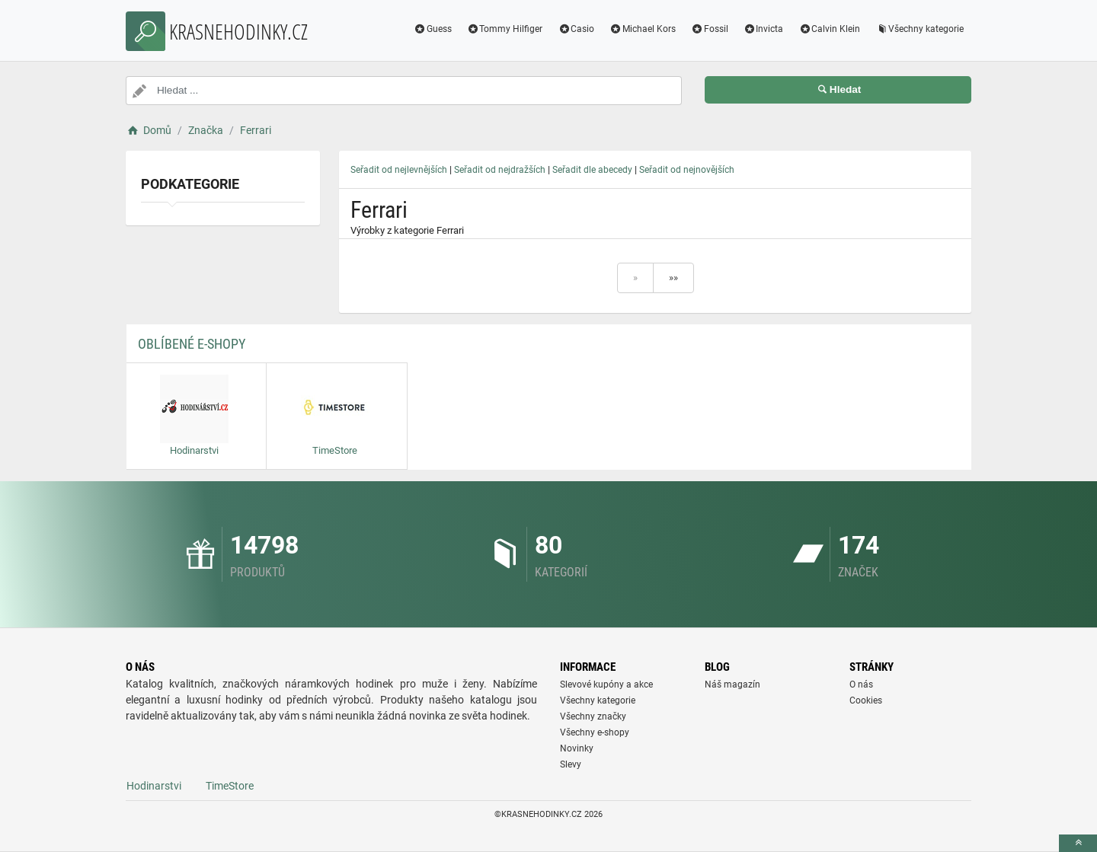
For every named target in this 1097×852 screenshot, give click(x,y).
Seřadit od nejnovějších (686, 169)
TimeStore (230, 786)
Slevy (570, 764)
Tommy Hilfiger (505, 29)
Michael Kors (642, 29)
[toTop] (1078, 843)
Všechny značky (593, 716)
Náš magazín (732, 684)
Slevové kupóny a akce (606, 684)
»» (673, 277)
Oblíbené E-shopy (191, 344)
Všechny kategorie (919, 29)
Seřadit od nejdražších (499, 169)
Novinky (576, 748)
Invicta (764, 29)
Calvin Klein (829, 29)
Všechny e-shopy (594, 732)
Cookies (865, 700)
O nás (861, 684)
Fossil (709, 29)
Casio (576, 29)
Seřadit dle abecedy (592, 169)
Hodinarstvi (153, 786)
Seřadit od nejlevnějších (398, 169)
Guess (433, 29)
